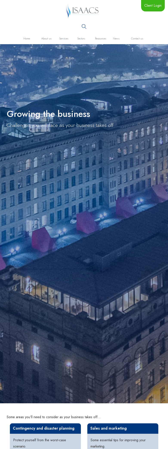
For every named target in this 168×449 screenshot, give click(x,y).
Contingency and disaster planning (43, 428)
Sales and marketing (108, 428)
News (116, 38)
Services (63, 38)
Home (26, 38)
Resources (100, 38)
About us (46, 38)
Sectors (81, 38)
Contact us (137, 38)
